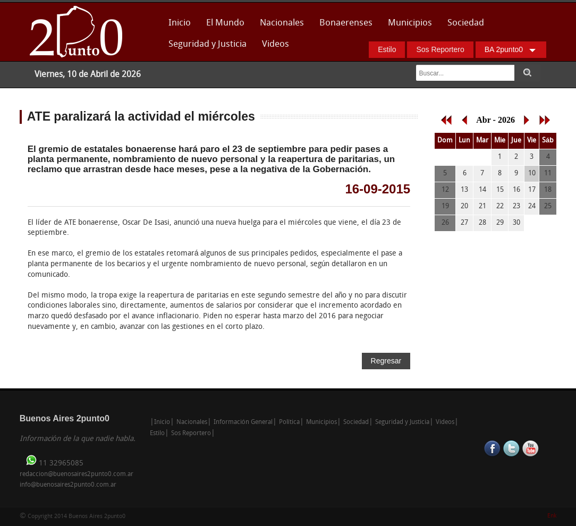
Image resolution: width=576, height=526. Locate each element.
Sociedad (465, 23)
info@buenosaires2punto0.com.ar (68, 485)
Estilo (387, 49)
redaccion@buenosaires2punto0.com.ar (76, 474)
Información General (243, 422)
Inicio (179, 23)
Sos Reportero (440, 49)
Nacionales (282, 23)
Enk (551, 516)
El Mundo (225, 23)
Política (289, 422)
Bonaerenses (343, 26)
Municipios (410, 23)
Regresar (386, 361)
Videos (275, 44)
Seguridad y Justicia (207, 44)
